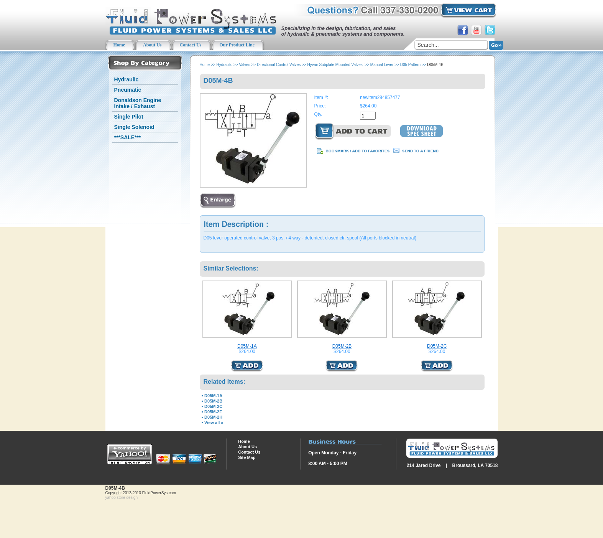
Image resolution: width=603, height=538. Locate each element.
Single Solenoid (134, 127)
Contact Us (249, 452)
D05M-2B (342, 346)
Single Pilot (128, 117)
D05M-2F (213, 411)
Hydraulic (126, 79)
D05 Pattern (410, 65)
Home (205, 65)
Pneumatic (127, 90)
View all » (213, 422)
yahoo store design (121, 497)
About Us (247, 446)
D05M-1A (247, 346)
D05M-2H (213, 417)
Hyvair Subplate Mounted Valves (335, 65)
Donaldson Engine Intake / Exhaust (137, 103)
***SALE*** (127, 137)
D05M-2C (437, 346)
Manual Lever (382, 65)
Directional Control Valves (279, 65)
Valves (244, 65)
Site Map (246, 457)
